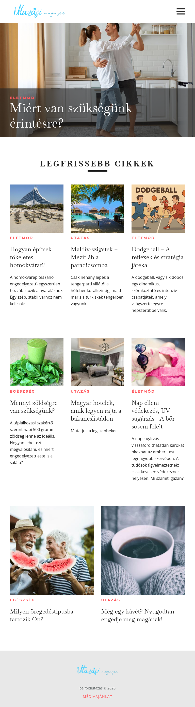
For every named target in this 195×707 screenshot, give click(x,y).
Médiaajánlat (97, 696)
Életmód (22, 97)
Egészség (22, 391)
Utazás (80, 238)
